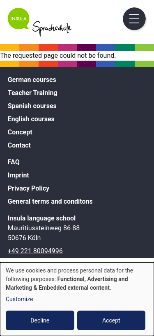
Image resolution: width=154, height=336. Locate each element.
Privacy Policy (28, 188)
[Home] (39, 34)
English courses (31, 119)
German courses (32, 80)
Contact (19, 145)
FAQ (14, 162)
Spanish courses (32, 106)
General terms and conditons (50, 201)
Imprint (18, 175)
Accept (111, 320)
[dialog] (77, 299)
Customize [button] (19, 299)
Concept (20, 132)
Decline (39, 320)
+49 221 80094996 (35, 251)
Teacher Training (32, 93)
